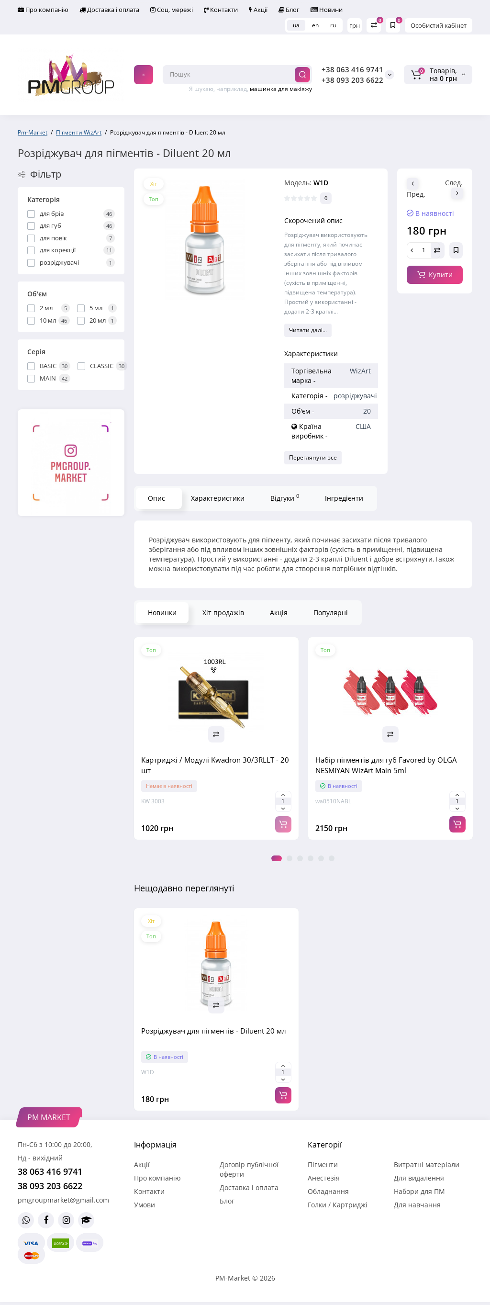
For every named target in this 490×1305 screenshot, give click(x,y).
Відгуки (284, 497)
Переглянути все (313, 457)
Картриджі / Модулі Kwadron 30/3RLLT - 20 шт (215, 765)
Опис (156, 498)
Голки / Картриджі (338, 1204)
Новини (327, 9)
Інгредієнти (344, 498)
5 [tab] (321, 858)
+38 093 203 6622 (352, 80)
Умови (144, 1204)
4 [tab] (310, 858)
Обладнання (328, 1191)
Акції (258, 9)
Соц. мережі (171, 9)
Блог (289, 9)
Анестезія (324, 1177)
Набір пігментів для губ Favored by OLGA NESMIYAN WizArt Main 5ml (386, 765)
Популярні (330, 612)
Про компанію (43, 9)
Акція (279, 612)
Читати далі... (308, 330)
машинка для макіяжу (281, 89)
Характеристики (218, 498)
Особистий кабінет (439, 25)
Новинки (162, 612)
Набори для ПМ (419, 1191)
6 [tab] (331, 858)
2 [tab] (289, 858)
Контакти (221, 9)
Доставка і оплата (109, 9)
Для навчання (417, 1204)
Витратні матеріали (426, 1164)
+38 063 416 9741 (352, 69)
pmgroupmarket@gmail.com (63, 1199)
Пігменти (323, 1164)
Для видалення (419, 1177)
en (315, 25)
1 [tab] (276, 858)
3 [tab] (300, 858)
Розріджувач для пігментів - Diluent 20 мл (213, 1030)
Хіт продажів (223, 612)
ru (333, 25)
